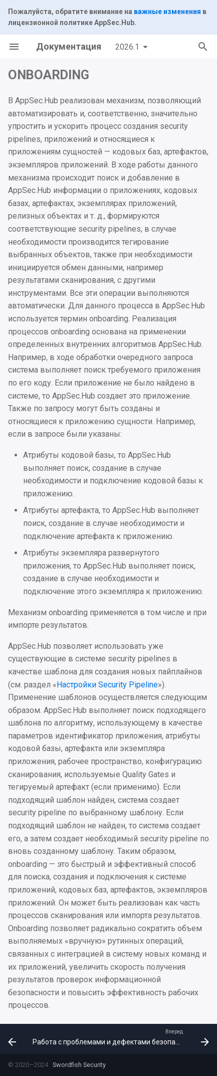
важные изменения (167, 12)
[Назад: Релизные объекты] (11, 1039)
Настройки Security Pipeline (107, 684)
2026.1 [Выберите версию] (127, 47)
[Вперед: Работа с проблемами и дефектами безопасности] (120, 1039)
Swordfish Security (78, 1064)
